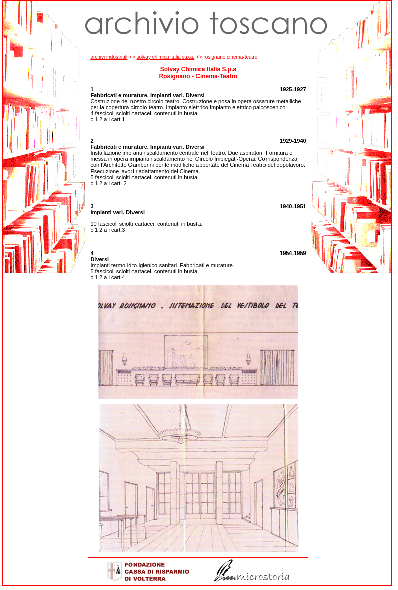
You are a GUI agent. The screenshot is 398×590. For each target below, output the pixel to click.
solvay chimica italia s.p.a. (166, 57)
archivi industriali (108, 57)
